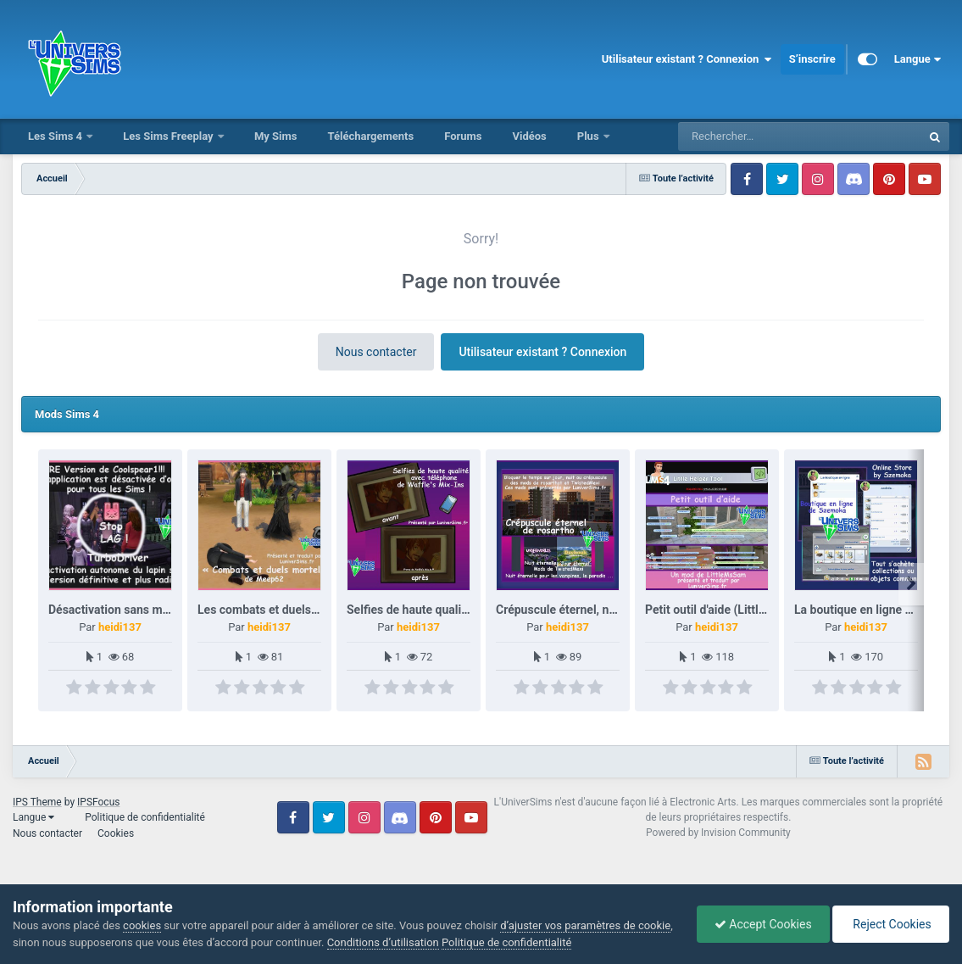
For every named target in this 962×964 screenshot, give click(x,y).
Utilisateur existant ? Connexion (687, 59)
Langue (917, 59)
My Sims (275, 136)
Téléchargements (370, 136)
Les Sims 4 (56, 136)
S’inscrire (812, 59)
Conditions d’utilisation (383, 942)
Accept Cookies (763, 924)
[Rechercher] (753, 136)
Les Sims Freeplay (169, 136)
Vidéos (529, 136)
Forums (462, 136)
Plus (589, 136)
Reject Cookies (890, 924)
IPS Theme (37, 802)
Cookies (115, 833)
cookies (142, 925)
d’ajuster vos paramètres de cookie (585, 925)
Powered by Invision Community (718, 833)
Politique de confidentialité (145, 817)
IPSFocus (98, 802)
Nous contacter (376, 352)
